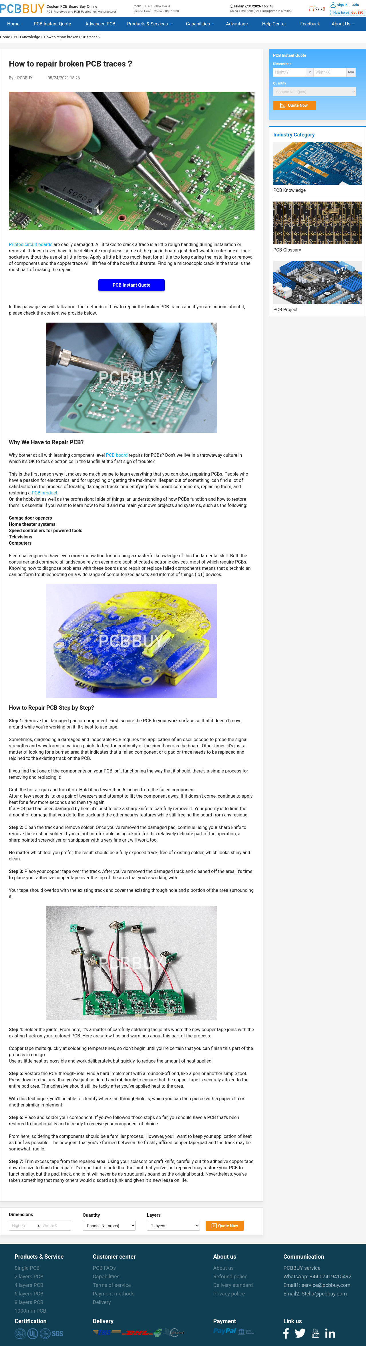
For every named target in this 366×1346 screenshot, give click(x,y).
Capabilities (198, 24)
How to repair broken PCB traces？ (72, 37)
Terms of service (112, 1285)
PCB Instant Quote (52, 24)
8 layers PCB (29, 1302)
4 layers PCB (29, 1285)
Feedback (310, 24)
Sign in (342, 5)
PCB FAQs (104, 1268)
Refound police (230, 1276)
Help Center (274, 24)
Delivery (102, 1302)
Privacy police (229, 1294)
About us (223, 1268)
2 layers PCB (29, 1276)
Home (13, 24)
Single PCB (27, 1268)
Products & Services (147, 24)
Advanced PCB (100, 24)
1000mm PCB (30, 1311)
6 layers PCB (29, 1294)
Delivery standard (233, 1285)
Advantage (237, 24)
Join (355, 5)
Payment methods (113, 1294)
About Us (341, 24)
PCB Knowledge (27, 37)
